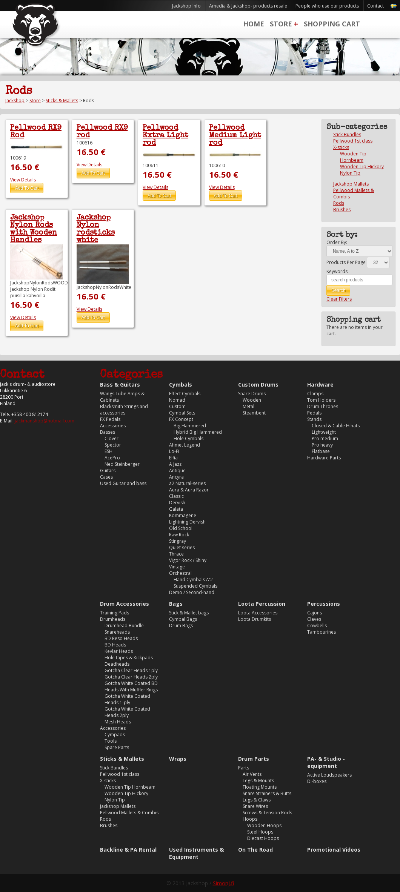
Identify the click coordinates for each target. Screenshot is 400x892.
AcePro (112, 457)
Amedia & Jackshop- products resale (248, 6)
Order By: (336, 242)
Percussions (323, 603)
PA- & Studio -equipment (326, 762)
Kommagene (182, 515)
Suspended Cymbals (195, 586)
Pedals (314, 413)
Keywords (337, 271)
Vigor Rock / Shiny (187, 560)
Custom (177, 406)
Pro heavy (322, 445)
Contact (375, 6)
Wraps (177, 758)
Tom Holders (321, 400)
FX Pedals (110, 419)
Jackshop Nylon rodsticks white (96, 229)
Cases (106, 477)
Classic (176, 496)
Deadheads (117, 664)
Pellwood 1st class (352, 141)
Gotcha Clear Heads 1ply (131, 670)
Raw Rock (179, 534)
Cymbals (180, 384)
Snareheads (117, 632)
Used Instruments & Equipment (196, 853)
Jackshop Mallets (351, 184)
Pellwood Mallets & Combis (129, 812)
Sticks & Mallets (62, 100)
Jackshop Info (186, 6)
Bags (176, 603)
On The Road (255, 849)
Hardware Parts (324, 457)
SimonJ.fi (223, 883)
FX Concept (181, 419)
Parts (243, 768)
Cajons (314, 613)
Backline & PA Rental (128, 849)
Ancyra (176, 477)
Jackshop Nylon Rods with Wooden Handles (33, 229)
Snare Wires (255, 806)
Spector (113, 445)
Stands (314, 419)
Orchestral (180, 573)
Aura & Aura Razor (189, 490)
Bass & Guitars (120, 384)
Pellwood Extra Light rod (165, 135)
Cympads (115, 734)
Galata (176, 509)
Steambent (254, 413)
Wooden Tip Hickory (362, 166)
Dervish (177, 502)
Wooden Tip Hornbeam (353, 156)
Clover (111, 438)
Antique (177, 470)
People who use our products (327, 6)
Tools (111, 741)
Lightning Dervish (187, 522)
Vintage (177, 566)
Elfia (173, 457)
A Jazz (175, 464)
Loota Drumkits (254, 619)
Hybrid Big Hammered (198, 432)
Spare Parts (117, 747)
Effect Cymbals (184, 393)
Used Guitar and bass (123, 483)
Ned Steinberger (122, 464)
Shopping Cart (332, 23)
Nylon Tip (350, 173)
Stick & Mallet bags (189, 613)
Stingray (177, 541)
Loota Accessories (257, 613)
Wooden (252, 400)
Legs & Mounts (258, 780)
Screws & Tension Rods (267, 812)
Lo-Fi (174, 451)
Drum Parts (253, 758)
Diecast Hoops (263, 838)
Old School (180, 528)
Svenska (393, 5)
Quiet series (182, 547)
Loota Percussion (261, 603)
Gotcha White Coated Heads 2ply (127, 712)
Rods (338, 203)
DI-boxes (316, 781)
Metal (248, 406)
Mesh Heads (118, 722)
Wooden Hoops (264, 825)
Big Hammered (190, 425)
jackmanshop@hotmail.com (44, 421)
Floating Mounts (260, 787)
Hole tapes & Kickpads (129, 657)
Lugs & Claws (257, 800)
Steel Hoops (260, 832)
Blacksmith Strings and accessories (124, 409)
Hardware (320, 384)
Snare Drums (252, 393)
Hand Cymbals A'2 (193, 579)
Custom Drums (258, 384)
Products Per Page (346, 262)
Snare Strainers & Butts (267, 793)
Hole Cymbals (188, 438)
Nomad (177, 400)
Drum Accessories (124, 603)
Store (281, 23)
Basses (107, 432)
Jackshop (15, 100)
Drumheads (112, 619)
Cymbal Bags (183, 619)
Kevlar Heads (119, 651)
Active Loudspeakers (329, 775)
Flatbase (321, 451)
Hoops (250, 819)
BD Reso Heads (121, 638)
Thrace (176, 554)
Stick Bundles (347, 134)
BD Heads (115, 645)
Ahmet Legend (184, 445)
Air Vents (252, 774)
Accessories (113, 425)
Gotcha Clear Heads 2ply (131, 677)
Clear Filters (339, 299)
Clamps (315, 393)
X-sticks (341, 147)
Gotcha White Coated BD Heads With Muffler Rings (131, 686)
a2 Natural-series (187, 483)
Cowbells (317, 625)
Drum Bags (181, 625)
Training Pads (114, 613)
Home (253, 23)
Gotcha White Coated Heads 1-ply (127, 699)
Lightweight (324, 432)
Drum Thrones (322, 406)
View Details (23, 180)
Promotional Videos (333, 849)
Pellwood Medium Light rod (235, 135)
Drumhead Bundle (124, 625)
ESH (108, 451)
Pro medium (325, 438)
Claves (314, 619)
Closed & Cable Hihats (336, 425)
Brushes (342, 209)
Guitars (107, 470)
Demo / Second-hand (191, 592)
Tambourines (321, 632)
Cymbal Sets (182, 413)
